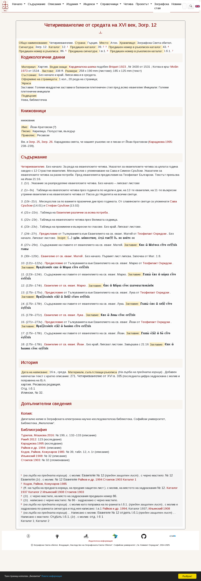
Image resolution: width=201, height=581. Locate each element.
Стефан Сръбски (57, 205)
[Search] (184, 6)
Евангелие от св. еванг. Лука (63, 315)
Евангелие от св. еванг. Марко (65, 285)
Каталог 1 (129, 479)
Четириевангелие (32, 166)
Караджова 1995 (160, 141)
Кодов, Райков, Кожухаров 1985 (42, 451)
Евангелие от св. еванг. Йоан (64, 344)
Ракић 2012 (28, 439)
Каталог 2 (35, 492)
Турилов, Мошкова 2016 (37, 435)
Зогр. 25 (34, 141)
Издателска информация (101, 541)
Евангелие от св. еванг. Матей (61, 256)
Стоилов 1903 (30, 460)
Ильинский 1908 (32, 456)
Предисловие (48, 233)
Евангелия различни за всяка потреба (82, 212)
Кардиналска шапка (82, 66)
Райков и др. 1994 (33, 447)
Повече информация (56, 576)
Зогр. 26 (47, 141)
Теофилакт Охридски (151, 233)
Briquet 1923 (117, 66)
